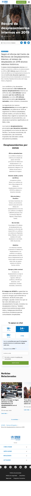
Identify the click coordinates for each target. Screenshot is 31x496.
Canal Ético (22, 475)
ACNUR (3, 425)
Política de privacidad (15, 473)
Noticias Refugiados (12, 425)
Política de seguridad (11, 475)
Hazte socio (15, 363)
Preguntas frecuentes (19, 478)
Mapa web (8, 478)
